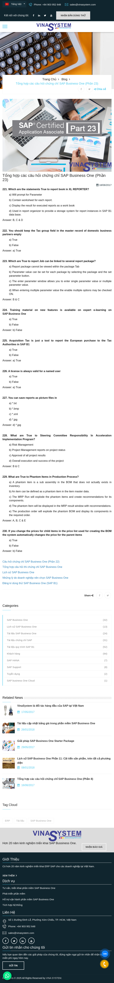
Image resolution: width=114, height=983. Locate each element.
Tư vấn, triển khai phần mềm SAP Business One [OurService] (28, 888)
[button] (4, 26)
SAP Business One (14, 330)
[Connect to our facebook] (33, 16)
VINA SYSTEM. (54, 978)
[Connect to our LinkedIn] (39, 16)
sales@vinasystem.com (80, 4)
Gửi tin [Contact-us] (13, 965)
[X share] (89, 89)
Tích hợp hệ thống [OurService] (12, 905)
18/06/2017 (104, 201)
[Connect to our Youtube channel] (51, 16)
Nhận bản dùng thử (73, 15)
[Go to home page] (57, 836)
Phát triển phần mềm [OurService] (13, 893)
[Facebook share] (81, 89)
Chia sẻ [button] (101, 89)
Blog (64, 79)
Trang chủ (49, 79)
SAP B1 (25, 361)
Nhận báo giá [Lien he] (94, 847)
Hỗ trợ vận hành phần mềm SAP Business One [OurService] (28, 899)
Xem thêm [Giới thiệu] (9, 875)
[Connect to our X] (14, 941)
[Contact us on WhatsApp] (7, 975)
